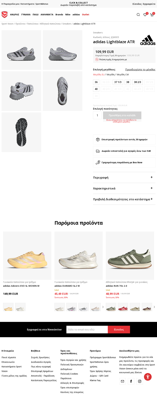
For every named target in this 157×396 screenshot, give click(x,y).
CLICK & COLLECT (102, 3)
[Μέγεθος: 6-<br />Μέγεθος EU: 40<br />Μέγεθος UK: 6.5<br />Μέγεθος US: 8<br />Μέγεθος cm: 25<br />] (96, 89)
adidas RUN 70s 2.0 (116, 285)
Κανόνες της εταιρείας (72, 392)
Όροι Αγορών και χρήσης (73, 359)
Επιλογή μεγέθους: (104, 69)
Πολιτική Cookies (69, 373)
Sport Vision (7, 23)
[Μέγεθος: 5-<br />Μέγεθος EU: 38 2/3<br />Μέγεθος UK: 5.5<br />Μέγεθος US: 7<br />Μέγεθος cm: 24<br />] (137, 82)
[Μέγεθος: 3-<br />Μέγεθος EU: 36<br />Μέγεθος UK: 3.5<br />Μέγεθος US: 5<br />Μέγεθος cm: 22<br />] (96, 82)
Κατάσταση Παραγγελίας (44, 380)
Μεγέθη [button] (111, 74)
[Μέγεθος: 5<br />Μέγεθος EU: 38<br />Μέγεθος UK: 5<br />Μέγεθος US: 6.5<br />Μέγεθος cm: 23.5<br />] (128, 82)
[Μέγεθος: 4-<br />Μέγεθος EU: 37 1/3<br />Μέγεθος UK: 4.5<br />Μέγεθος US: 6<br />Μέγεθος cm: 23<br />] (118, 82)
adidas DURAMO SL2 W (67, 285)
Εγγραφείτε (149, 3)
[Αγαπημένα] (145, 14)
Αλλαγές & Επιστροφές (72, 382)
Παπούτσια (32, 23)
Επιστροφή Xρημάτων (42, 371)
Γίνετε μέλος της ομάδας (14, 375)
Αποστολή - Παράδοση (42, 375)
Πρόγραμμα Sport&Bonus (103, 357)
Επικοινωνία (8, 361)
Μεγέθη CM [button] (123, 74)
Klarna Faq (95, 380)
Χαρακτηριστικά (122, 188)
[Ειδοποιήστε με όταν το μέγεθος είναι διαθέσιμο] (106, 82)
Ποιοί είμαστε (9, 357)
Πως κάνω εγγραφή (41, 366)
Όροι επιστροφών (69, 387)
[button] (139, 14)
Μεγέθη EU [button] (98, 74)
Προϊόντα (20, 23)
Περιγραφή (122, 177)
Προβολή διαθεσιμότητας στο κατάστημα (122, 199)
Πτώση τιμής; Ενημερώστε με (113, 59)
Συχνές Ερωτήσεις (40, 357)
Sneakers (66, 23)
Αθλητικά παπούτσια (50, 23)
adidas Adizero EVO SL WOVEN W (21, 285)
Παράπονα (65, 378)
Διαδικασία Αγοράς (41, 361)
